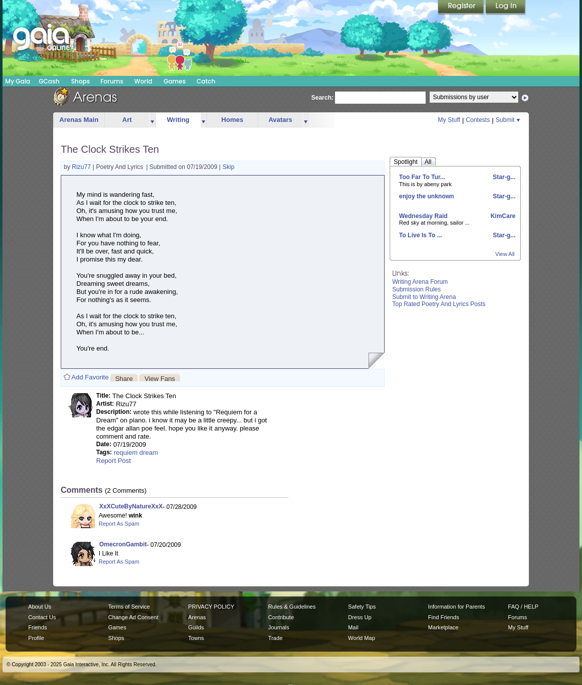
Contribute (281, 617)
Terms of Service (129, 607)
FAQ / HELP (523, 607)
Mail (353, 627)
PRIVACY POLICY (211, 607)
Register (461, 7)
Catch (206, 81)
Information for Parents (456, 607)
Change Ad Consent (133, 617)
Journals (278, 627)
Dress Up (359, 617)
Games (174, 81)
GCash (49, 81)
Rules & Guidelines (292, 607)
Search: (322, 97)
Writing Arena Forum (420, 281)
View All (505, 254)
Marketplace (443, 627)
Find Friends (443, 617)
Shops (80, 81)
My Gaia (17, 81)
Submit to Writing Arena (424, 297)
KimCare (502, 216)
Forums (111, 81)
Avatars (280, 119)
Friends (37, 627)
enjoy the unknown (426, 196)
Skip (228, 166)
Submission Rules (416, 289)
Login (505, 7)
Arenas (197, 617)
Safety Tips (362, 607)
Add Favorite (90, 377)
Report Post (113, 460)
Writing (178, 119)
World (143, 81)
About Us (39, 607)
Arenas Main (78, 119)
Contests (478, 119)
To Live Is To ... (420, 235)
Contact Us (42, 617)
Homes (232, 119)
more (152, 120)
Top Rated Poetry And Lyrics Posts (438, 304)
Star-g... (503, 177)
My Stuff (449, 119)
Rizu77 (82, 166)
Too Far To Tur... (422, 177)
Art (127, 119)
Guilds (196, 627)
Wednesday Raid (423, 216)
